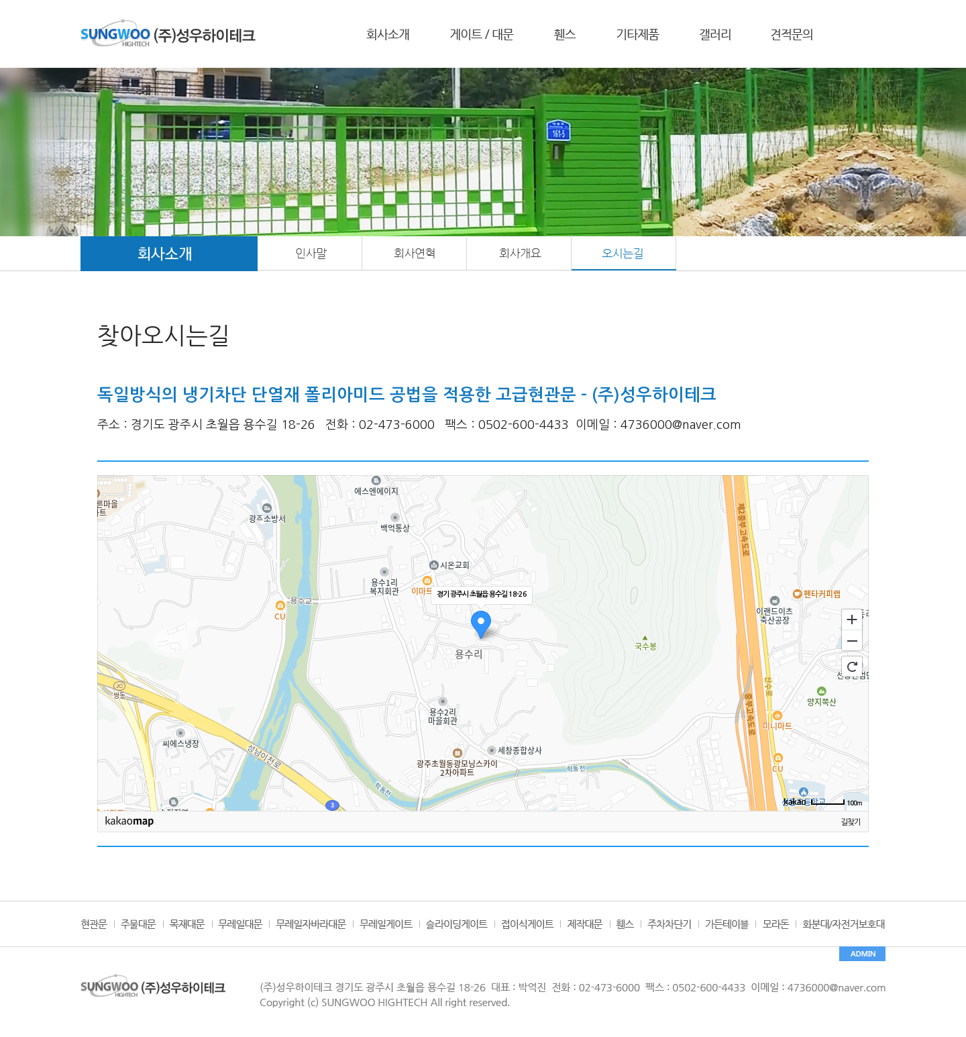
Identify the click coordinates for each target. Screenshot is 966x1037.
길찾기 (851, 822)
